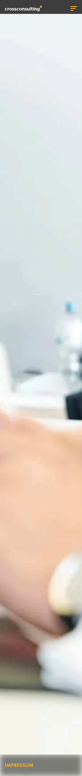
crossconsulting (23, 8)
